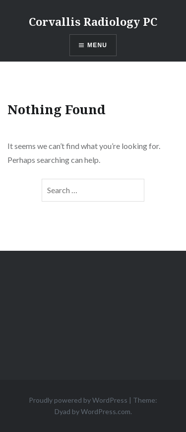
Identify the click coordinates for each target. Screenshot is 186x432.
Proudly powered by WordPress (78, 400)
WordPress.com (105, 411)
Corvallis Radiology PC (93, 21)
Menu (97, 45)
